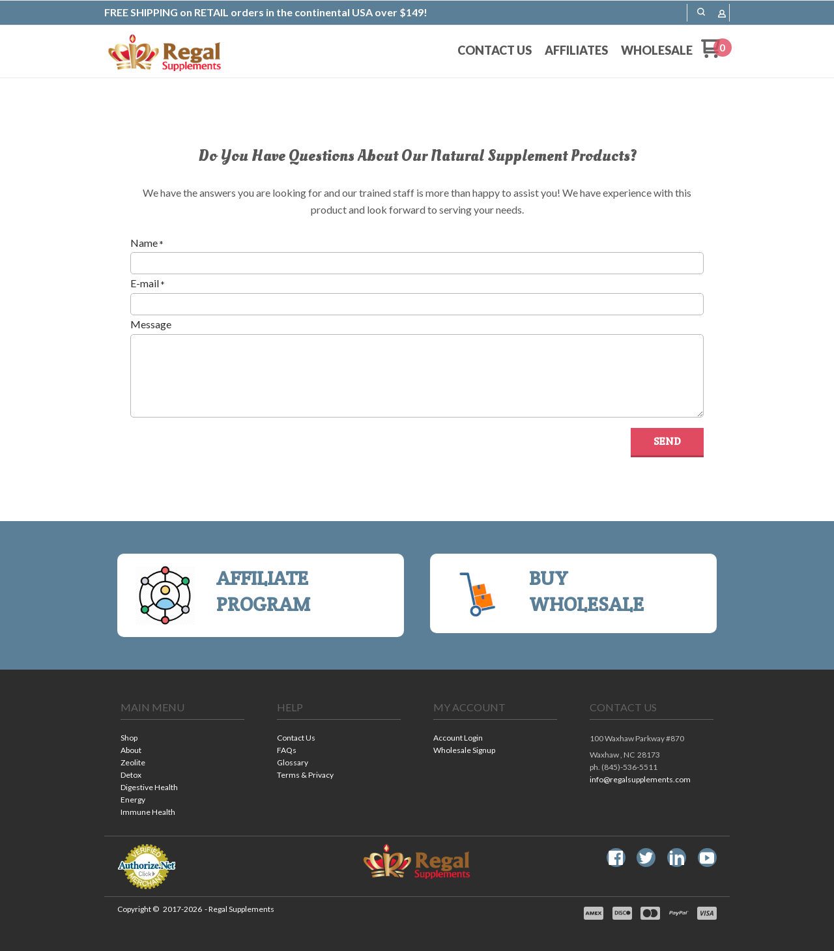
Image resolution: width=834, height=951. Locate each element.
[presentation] (229, 453)
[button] (667, 442)
